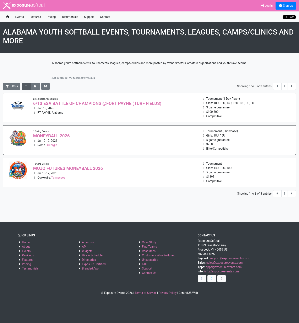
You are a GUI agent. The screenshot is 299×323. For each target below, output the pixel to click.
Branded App (90, 268)
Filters (12, 86)
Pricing (51, 17)
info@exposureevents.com (221, 271)
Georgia (52, 145)
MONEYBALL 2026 (51, 135)
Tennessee (58, 177)
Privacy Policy (167, 292)
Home (26, 242)
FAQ (144, 264)
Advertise (88, 242)
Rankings (28, 255)
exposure (24, 5)
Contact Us (149, 273)
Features (35, 17)
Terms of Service (146, 292)
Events (19, 17)
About (26, 246)
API (84, 246)
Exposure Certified (94, 264)
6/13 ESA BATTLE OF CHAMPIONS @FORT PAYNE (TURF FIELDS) (97, 103)
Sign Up (286, 5)
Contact (105, 17)
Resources (149, 251)
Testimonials (69, 17)
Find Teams (149, 246)
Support (89, 17)
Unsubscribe (150, 259)
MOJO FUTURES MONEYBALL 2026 (68, 168)
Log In (266, 5)
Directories (89, 259)
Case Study (149, 242)
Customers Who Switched (158, 255)
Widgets (87, 251)
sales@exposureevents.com (224, 262)
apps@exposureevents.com (224, 267)
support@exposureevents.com (229, 258)
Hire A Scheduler (92, 255)
